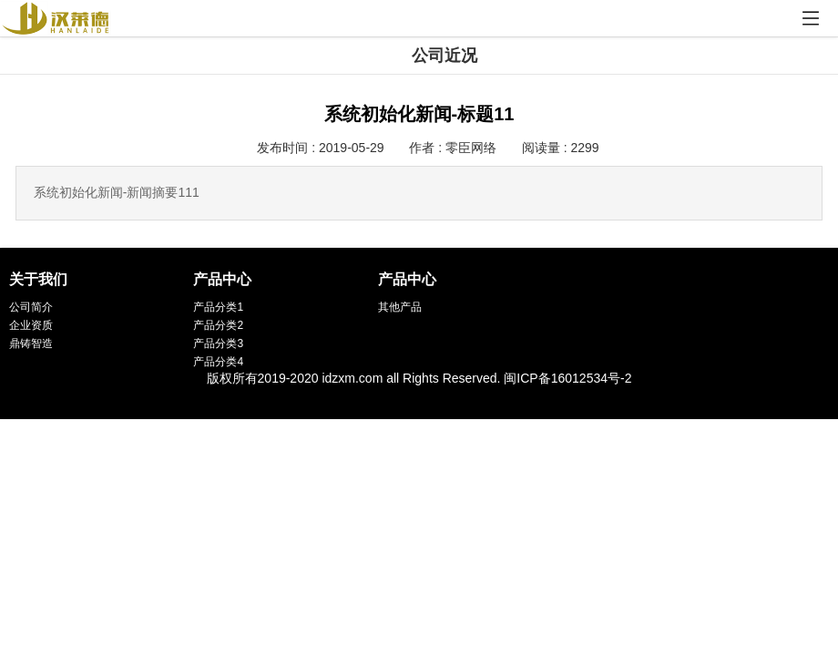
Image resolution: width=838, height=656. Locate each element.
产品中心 (222, 279)
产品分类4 (218, 361)
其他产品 (400, 307)
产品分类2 (218, 325)
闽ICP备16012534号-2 (567, 378)
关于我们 (38, 279)
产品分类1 (218, 307)
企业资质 (31, 325)
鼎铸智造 (31, 343)
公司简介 (31, 307)
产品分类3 (218, 343)
